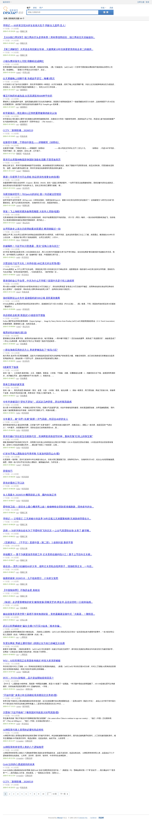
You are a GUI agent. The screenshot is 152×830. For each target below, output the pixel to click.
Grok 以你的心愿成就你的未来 (19, 764)
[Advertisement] (77, 805)
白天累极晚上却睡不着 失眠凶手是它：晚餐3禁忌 (29, 78)
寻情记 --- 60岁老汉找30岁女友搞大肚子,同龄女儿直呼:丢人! (34, 25)
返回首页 (6, 2)
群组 (35, 8)
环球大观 (26, 72)
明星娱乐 (26, 171)
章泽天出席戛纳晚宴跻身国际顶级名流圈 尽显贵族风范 (32, 159)
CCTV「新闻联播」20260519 (18, 130)
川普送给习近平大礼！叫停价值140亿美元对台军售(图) (31, 263)
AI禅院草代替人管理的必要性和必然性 (23, 729)
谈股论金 (29, 689)
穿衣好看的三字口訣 (13, 483)
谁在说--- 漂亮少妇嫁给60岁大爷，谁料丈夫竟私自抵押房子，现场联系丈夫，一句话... (48, 566)
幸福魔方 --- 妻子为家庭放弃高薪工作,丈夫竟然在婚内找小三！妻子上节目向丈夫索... (47, 554)
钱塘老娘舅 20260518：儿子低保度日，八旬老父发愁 (30, 578)
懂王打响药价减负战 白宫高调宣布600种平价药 (27, 96)
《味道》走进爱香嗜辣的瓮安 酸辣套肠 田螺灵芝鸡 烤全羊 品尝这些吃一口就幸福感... (48, 602)
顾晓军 (19, 154)
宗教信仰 (28, 741)
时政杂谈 (23, 136)
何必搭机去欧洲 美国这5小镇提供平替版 (24, 315)
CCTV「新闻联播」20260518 (18, 781)
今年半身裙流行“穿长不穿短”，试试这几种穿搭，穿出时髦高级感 (37, 401)
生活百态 (26, 188)
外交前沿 (25, 257)
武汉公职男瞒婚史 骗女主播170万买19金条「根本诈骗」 (32, 626)
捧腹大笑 (23, 43)
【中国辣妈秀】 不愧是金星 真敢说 (21, 590)
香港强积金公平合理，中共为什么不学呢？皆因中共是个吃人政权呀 (38, 280)
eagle (18, 257)
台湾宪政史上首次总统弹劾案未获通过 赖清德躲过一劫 (32, 229)
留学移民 (26, 706)
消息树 (101, 818)
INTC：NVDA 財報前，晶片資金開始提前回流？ (28, 678)
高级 (111, 8)
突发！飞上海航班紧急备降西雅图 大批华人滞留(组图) (31, 211)
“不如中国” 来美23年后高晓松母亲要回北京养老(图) (30, 695)
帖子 (28, 8)
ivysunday (20, 741)
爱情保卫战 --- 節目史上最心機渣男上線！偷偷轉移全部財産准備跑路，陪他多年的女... (48, 506)
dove (18, 240)
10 (43, 794)
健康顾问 (23, 90)
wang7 (18, 72)
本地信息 (26, 309)
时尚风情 (25, 413)
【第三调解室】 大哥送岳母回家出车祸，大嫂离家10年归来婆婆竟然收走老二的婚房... (48, 49)
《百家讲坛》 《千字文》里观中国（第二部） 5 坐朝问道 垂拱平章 (38, 542)
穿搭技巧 (7, 471)
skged (18, 292)
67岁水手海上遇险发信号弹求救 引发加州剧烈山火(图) (31, 453)
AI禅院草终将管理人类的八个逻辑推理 (23, 747)
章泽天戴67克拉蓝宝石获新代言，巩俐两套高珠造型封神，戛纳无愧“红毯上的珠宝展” (48, 436)
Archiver (93, 818)
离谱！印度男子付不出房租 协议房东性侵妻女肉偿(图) (31, 177)
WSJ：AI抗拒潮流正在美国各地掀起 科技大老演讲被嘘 (31, 660)
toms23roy (20, 689)
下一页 (63, 794)
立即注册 (140, 2)
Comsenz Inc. (83, 818)
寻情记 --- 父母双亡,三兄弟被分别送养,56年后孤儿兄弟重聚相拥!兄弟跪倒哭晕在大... (47, 518)
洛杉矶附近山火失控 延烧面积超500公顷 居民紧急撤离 (31, 298)
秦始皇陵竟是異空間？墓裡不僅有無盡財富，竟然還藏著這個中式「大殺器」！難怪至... (49, 614)
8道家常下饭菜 (10, 367)
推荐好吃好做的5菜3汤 (15, 332)
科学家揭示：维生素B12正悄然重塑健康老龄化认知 (30, 113)
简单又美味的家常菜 (13, 384)
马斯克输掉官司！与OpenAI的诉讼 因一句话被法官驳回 (32, 194)
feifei (18, 413)
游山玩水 (26, 223)
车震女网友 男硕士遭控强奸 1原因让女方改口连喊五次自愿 (34, 643)
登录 (147, 2)
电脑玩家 (26, 205)
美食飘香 (23, 344)
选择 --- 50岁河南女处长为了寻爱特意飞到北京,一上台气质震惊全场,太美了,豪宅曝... (47, 530)
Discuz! (60, 818)
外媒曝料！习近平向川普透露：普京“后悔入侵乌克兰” (31, 246)
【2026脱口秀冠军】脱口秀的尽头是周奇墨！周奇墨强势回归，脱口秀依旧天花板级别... (49, 37)
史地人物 (23, 548)
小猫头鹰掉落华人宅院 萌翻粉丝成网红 (23, 61)
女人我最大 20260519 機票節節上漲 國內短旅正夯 (29, 494)
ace (17, 31)
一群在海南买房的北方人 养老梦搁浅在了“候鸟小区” (30, 350)
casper (18, 188)
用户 (41, 8)
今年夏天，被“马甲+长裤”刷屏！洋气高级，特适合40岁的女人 (35, 419)
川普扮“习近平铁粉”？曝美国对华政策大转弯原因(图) (31, 712)
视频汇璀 (23, 31)
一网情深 (23, 637)
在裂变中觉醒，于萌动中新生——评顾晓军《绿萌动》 (31, 142)
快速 (102, 8)
